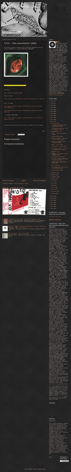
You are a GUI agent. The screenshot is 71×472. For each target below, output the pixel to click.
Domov (24, 180)
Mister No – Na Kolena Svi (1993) (13, 187)
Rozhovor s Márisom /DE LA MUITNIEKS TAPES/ (58, 142)
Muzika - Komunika (20, 6)
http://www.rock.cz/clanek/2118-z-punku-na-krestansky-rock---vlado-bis (25, 98)
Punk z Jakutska (55, 165)
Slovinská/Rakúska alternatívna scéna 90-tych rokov (59, 168)
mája (53, 185)
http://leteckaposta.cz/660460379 (15, 85)
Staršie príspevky (39, 180)
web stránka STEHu (57, 216)
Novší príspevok (8, 180)
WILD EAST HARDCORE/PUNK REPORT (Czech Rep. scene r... (59, 159)
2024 (52, 105)
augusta (54, 179)
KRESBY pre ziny (55, 151)
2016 (52, 121)
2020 (52, 113)
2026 (52, 101)
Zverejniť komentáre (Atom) (21, 183)
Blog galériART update (57, 136)
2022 (52, 109)
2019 (52, 115)
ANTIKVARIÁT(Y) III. (56, 131)
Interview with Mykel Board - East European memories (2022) (24, 219)
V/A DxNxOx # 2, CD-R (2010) (58, 146)
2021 (52, 111)
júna (53, 183)
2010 (52, 206)
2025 (52, 103)
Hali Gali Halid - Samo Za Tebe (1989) (18, 233)
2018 (52, 117)
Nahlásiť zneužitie (55, 219)
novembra (54, 172)
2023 (52, 107)
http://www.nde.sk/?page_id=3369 (13, 93)
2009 (52, 208)
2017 (52, 119)
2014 (52, 198)
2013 (52, 200)
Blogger (44, 469)
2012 (52, 202)
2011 (52, 204)
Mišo (59, 41)
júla (53, 181)
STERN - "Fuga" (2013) (57, 144)
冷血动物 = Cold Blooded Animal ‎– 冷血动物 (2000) (59, 154)
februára (54, 191)
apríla (54, 187)
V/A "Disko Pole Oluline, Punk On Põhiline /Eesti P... (59, 129)
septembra (54, 177)
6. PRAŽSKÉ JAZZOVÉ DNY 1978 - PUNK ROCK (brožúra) (59, 126)
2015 (52, 196)
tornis (50, 216)
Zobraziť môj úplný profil (56, 94)
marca (53, 189)
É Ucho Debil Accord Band (58, 156)
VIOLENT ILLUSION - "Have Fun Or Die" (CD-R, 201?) (59, 139)
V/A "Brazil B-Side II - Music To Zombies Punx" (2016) (59, 149)
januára (54, 193)
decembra (54, 123)
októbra (54, 174)
